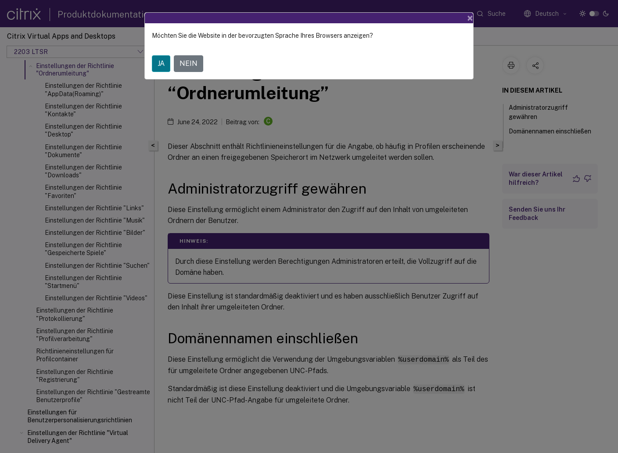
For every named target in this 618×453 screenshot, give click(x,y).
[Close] (470, 18)
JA (161, 63)
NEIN (189, 63)
